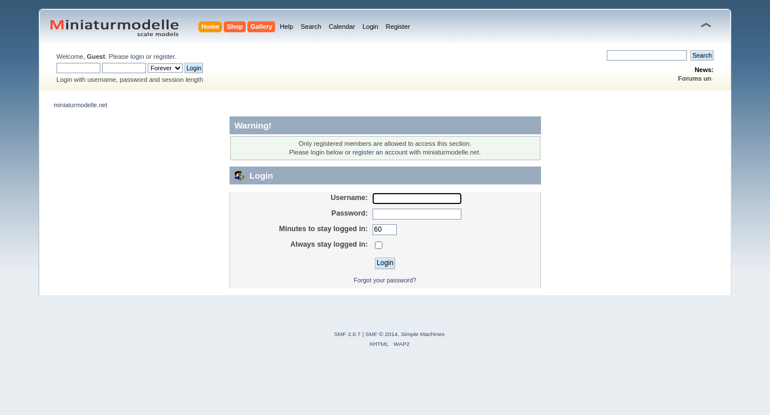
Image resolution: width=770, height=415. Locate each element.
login (137, 56)
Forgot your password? (385, 280)
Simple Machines (423, 334)
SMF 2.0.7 (347, 334)
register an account (379, 152)
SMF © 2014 (381, 334)
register (164, 56)
